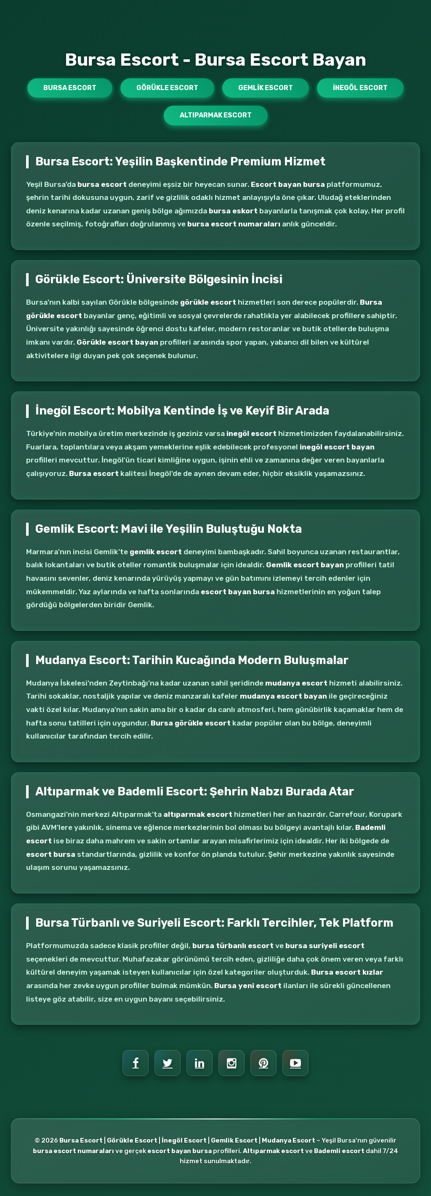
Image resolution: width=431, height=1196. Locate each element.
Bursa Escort (69, 88)
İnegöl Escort (360, 88)
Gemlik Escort (265, 88)
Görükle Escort (167, 88)
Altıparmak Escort (216, 115)
